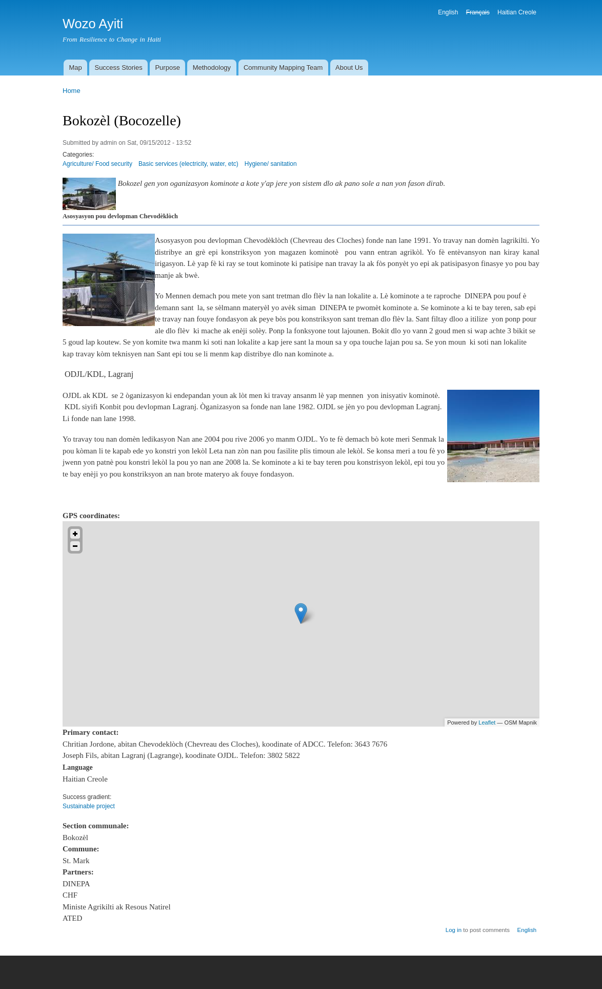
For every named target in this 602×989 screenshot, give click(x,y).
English (448, 12)
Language (78, 767)
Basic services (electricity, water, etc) (188, 163)
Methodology (212, 67)
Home (72, 90)
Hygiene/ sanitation (271, 163)
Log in (453, 930)
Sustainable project (89, 806)
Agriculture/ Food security (97, 163)
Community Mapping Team (283, 67)
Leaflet (486, 722)
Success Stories (118, 67)
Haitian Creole (516, 12)
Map (75, 67)
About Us (349, 67)
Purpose (167, 67)
